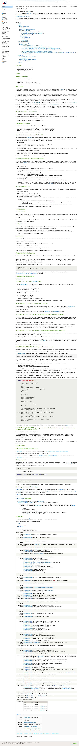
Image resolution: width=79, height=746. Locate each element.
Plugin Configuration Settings (23, 43)
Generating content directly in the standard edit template (33, 32)
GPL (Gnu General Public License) (30, 726)
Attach (75, 6)
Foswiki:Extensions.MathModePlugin (54, 451)
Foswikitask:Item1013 (27, 685)
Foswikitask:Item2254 (27, 659)
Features (19, 23)
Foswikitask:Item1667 (35, 688)
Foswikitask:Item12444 (27, 577)
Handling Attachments (26, 38)
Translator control (23, 44)
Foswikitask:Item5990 (45, 655)
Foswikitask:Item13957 (27, 550)
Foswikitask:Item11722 (27, 625)
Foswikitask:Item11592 (27, 624)
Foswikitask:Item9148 (27, 663)
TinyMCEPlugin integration (25, 60)
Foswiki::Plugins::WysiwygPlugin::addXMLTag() (48, 455)
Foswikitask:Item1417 (27, 661)
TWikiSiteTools (5, 45)
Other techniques (23, 36)
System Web (27, 6)
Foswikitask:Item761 (27, 655)
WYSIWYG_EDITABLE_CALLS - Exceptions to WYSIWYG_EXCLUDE (38, 47)
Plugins (48, 6)
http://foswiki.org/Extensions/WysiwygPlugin (32, 728)
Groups (4, 14)
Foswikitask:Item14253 (27, 546)
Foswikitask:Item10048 (27, 650)
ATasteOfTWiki (5, 27)
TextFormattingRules (6, 28)
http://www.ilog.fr (32, 528)
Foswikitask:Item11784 (27, 626)
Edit (71, 6)
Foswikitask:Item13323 (27, 561)
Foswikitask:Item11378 (27, 640)
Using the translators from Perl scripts (27, 29)
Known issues (20, 55)
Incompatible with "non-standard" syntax (28, 56)
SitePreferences (47, 311)
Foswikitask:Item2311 (36, 655)
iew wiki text (42, 733)
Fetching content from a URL (27, 34)
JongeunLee (64, 6)
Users (4, 13)
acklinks (37, 733)
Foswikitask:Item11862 (27, 613)
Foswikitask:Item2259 (27, 666)
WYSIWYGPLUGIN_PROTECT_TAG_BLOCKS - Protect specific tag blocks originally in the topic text (41, 49)
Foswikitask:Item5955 (22, 502)
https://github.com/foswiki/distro (30, 722)
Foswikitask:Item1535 (65, 685)
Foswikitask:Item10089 (27, 622)
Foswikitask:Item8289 (27, 667)
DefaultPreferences (5, 46)
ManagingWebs (5, 43)
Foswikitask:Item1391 (27, 653)
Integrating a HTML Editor (25, 30)
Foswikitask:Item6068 (27, 664)
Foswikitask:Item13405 (38, 553)
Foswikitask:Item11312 (27, 638)
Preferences (5, 23)
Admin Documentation (6, 51)
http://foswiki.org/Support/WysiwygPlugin (32, 729)
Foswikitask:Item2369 (27, 677)
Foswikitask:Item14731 (27, 534)
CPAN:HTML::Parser (38, 102)
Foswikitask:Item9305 (27, 621)
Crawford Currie (27, 717)
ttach (21, 733)
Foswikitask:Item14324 (27, 540)
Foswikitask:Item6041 (27, 693)
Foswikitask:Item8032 (27, 587)
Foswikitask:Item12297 (27, 583)
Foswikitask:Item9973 (27, 651)
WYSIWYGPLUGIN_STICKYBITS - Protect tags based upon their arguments (37, 51)
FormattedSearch (5, 31)
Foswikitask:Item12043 (27, 593)
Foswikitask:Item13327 (27, 563)
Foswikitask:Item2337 (27, 674)
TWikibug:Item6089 (42, 695)
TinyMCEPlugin (20, 498)
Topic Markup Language (22, 14)
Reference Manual (5, 39)
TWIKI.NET (20, 526)
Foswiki (22, 6)
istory (30, 733)
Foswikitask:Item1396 (22, 501)
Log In (4, 9)
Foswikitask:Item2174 (27, 642)
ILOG (19, 523)
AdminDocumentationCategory (40, 6)
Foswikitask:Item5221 (27, 669)
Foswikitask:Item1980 (27, 681)
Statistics (4, 22)
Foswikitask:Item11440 (27, 634)
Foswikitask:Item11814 (27, 628)
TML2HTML (52, 202)
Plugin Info (20, 62)
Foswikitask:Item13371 (37, 562)
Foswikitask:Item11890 (27, 601)
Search (4, 17)
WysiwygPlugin (53, 6)
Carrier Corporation (22, 525)
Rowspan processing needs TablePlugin (28, 59)
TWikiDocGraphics (5, 33)
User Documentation (6, 55)
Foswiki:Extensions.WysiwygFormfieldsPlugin (44, 587)
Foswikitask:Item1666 (27, 687)
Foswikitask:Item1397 (56, 685)
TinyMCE (54, 580)
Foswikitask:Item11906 (27, 598)
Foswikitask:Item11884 (27, 606)
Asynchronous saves (26, 37)
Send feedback (21, 743)
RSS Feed (4, 21)
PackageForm (20, 714)
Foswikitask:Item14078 (39, 544)
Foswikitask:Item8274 (27, 672)
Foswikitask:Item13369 (27, 562)
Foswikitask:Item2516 (27, 608)
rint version (25, 733)
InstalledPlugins (5, 36)
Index (3, 15)
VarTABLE (73, 505)
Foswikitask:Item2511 (27, 676)
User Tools (4, 56)
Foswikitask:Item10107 (27, 572)
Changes (4, 18)
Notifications (5, 19)
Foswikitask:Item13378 (47, 556)
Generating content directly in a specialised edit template (33, 33)
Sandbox (4, 61)
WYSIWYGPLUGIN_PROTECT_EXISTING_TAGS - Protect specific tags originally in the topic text (41, 48)
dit (18, 733)
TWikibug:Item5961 (29, 695)
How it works (22, 27)
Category (32, 6)
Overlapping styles (23, 58)
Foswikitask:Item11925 (27, 596)
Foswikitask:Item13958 (27, 551)
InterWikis (4, 42)
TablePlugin (35, 487)
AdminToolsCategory (6, 41)
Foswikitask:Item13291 (27, 566)
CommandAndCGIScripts (55, 216)
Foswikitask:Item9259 (27, 635)
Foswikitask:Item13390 (27, 559)
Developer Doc (5, 53)
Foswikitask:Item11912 (27, 590)
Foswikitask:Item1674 (66, 688)
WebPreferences (56, 311)
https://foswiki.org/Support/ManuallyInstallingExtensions (26, 273)
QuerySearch (4, 32)
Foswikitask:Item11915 (27, 595)
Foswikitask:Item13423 (27, 558)
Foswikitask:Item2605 (27, 660)
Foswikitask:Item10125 (27, 637)
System (3, 6)
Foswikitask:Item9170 (54, 655)
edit (23, 714)
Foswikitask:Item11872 (27, 605)
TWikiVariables (5, 29)
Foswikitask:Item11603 (27, 632)
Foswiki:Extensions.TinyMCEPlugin (22, 16)
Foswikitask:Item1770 (27, 683)
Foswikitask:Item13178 (27, 567)
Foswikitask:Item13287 (27, 569)
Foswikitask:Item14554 (27, 537)
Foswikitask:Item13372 (46, 562)
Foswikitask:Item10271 (27, 648)
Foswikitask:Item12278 (27, 580)
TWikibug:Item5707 (29, 697)
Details (19, 25)
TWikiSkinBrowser (5, 35)
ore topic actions (55, 733)
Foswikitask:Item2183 (27, 679)
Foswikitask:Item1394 (27, 691)
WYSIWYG (27, 11)
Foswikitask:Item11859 (27, 616)
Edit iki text (48, 733)
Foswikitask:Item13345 (27, 565)
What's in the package (24, 26)
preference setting (23, 284)
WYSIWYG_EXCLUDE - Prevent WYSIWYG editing (32, 45)
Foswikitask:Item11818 (27, 629)
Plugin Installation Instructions (23, 41)
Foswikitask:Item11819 (27, 630)
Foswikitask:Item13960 (39, 548)
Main (3, 59)
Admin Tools (4, 52)
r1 (34, 733)
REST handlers (25, 40)
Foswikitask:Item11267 (27, 591)
